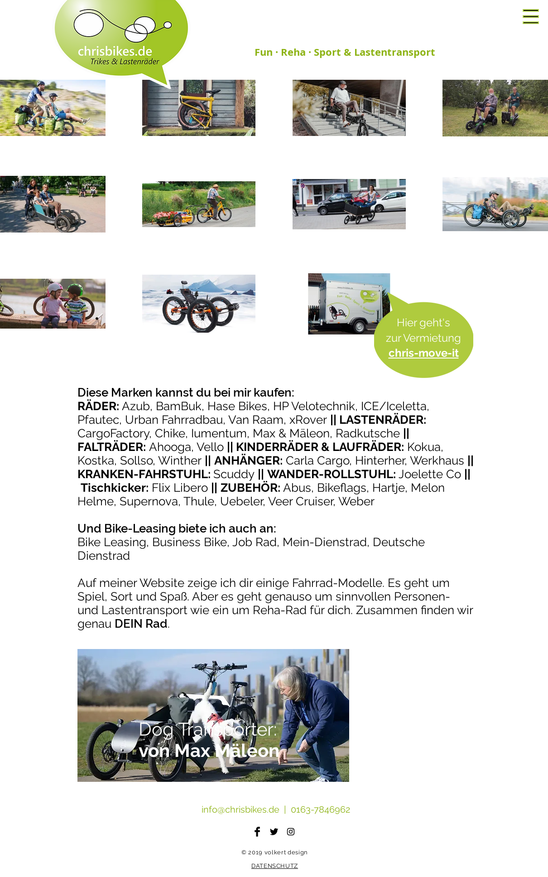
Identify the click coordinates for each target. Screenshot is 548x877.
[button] (531, 16)
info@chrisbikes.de (240, 809)
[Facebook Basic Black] (257, 832)
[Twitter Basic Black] (274, 832)
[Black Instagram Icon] (291, 832)
